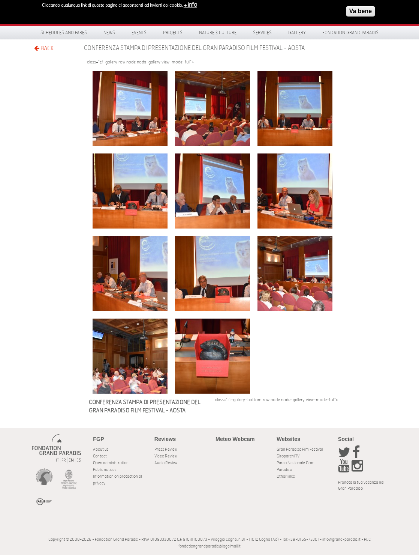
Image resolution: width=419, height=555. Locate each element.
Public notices (105, 470)
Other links (286, 476)
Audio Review (165, 463)
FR (63, 460)
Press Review (165, 449)
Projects (173, 32)
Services (262, 32)
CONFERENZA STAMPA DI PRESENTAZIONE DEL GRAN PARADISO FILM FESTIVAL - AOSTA (194, 48)
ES (78, 460)
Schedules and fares (63, 32)
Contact (100, 456)
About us (101, 449)
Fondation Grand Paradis (350, 32)
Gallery (297, 32)
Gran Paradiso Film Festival (300, 449)
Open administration (111, 463)
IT (57, 460)
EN (71, 460)
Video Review (165, 456)
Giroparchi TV (288, 456)
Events (139, 32)
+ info (190, 3)
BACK (44, 48)
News (109, 32)
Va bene (360, 9)
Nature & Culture (217, 32)
